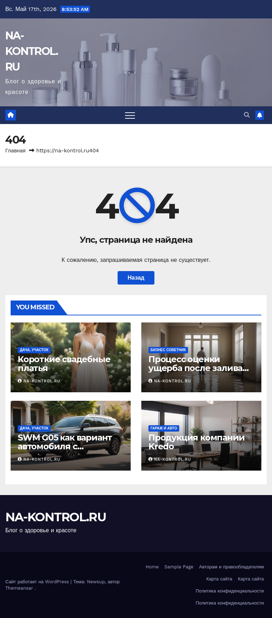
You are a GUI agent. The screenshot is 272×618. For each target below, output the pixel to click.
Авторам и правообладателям (231, 566)
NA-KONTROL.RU (31, 51)
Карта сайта (219, 579)
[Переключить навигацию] (130, 115)
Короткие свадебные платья (64, 363)
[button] (247, 115)
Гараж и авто (164, 428)
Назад (136, 277)
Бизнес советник (168, 350)
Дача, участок (34, 350)
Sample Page (178, 566)
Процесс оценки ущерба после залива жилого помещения (195, 368)
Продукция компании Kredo (196, 441)
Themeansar (19, 588)
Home (152, 566)
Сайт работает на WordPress (37, 581)
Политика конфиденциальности (230, 591)
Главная (15, 150)
